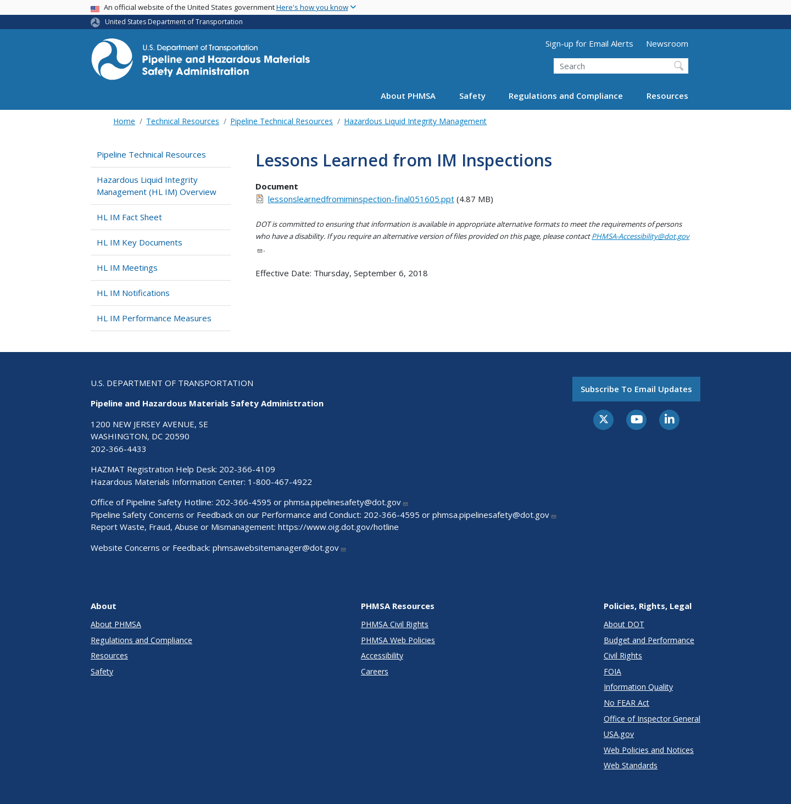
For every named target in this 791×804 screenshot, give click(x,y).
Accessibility (382, 655)
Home (124, 121)
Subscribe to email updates (636, 388)
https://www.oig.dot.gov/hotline (338, 526)
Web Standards (631, 765)
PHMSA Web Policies (398, 640)
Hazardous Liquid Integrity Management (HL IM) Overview (156, 186)
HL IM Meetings (127, 267)
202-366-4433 (119, 448)
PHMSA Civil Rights (394, 624)
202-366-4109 (247, 469)
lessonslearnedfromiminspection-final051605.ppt (361, 198)
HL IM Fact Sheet (129, 216)
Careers (374, 671)
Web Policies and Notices (649, 750)
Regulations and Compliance (566, 95)
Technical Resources (182, 121)
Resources (667, 95)
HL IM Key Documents (139, 242)
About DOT (624, 624)
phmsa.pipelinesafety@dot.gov (346, 501)
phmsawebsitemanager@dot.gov (280, 547)
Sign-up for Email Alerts (589, 43)
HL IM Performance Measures (154, 317)
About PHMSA (408, 95)
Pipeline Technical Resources (281, 121)
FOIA (612, 671)
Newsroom (667, 43)
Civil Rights (623, 655)
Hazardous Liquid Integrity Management (415, 121)
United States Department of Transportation (174, 21)
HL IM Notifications (133, 292)
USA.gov (619, 734)
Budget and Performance (649, 640)
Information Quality (638, 687)
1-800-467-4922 (280, 481)
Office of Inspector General (652, 718)
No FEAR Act (626, 702)
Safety (472, 95)
